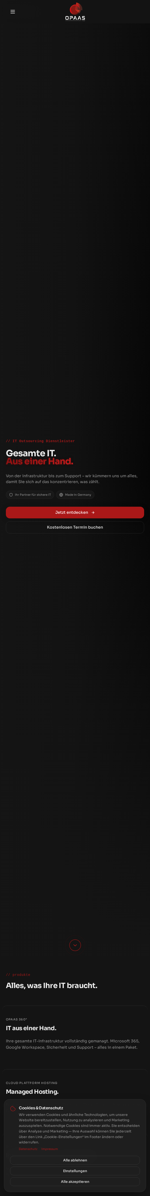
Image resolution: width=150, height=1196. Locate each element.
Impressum (49, 1149)
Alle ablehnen (75, 1160)
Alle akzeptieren (75, 1181)
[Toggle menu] (13, 12)
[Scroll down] (75, 945)
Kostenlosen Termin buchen (75, 527)
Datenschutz (28, 1149)
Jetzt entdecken (75, 512)
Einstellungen (75, 1171)
